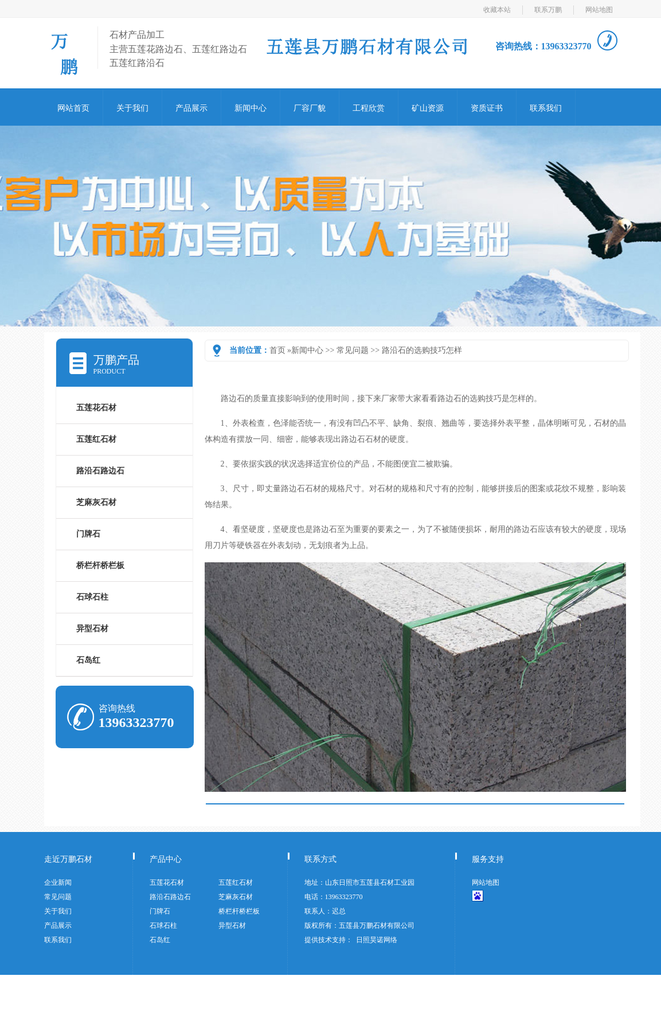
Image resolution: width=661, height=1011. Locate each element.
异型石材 (92, 628)
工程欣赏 (369, 108)
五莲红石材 (96, 439)
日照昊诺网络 (376, 940)
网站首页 (73, 108)
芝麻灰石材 (96, 502)
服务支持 (488, 859)
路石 (325, 529)
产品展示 (191, 108)
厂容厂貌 (310, 108)
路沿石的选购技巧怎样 (422, 350)
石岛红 (88, 660)
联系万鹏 (548, 10)
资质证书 (487, 108)
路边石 (233, 398)
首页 (277, 350)
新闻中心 (250, 108)
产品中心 (166, 859)
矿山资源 (428, 108)
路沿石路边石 (100, 470)
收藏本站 (497, 10)
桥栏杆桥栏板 (100, 565)
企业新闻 (58, 882)
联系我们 (546, 108)
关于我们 (132, 108)
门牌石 (88, 534)
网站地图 (599, 10)
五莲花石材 (96, 407)
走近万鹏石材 (68, 859)
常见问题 (353, 350)
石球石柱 (92, 597)
